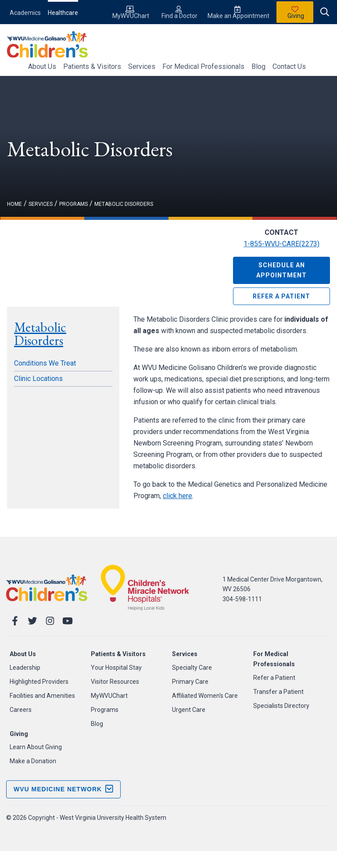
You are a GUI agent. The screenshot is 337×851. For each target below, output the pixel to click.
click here (177, 496)
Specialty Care (192, 667)
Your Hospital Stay (116, 667)
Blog (258, 66)
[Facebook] (15, 621)
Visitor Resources (115, 681)
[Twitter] (32, 621)
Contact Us (289, 66)
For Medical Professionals (203, 66)
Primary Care (190, 681)
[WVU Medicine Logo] (47, 44)
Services (141, 66)
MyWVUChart (109, 695)
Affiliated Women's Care (205, 695)
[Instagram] (50, 621)
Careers (21, 709)
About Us (42, 66)
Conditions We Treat (45, 363)
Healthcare (63, 12)
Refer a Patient (274, 677)
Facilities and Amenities (42, 695)
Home (14, 204)
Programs (104, 709)
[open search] (325, 12)
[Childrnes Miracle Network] (145, 608)
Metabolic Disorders (123, 204)
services (41, 204)
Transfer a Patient (278, 691)
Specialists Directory (281, 705)
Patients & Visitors (92, 66)
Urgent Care (188, 709)
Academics (25, 12)
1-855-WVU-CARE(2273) (281, 244)
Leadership (25, 667)
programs (73, 204)
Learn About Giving (36, 746)
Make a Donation (33, 761)
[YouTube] (67, 621)
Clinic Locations (38, 378)
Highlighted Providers (39, 681)
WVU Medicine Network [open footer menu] (63, 788)
